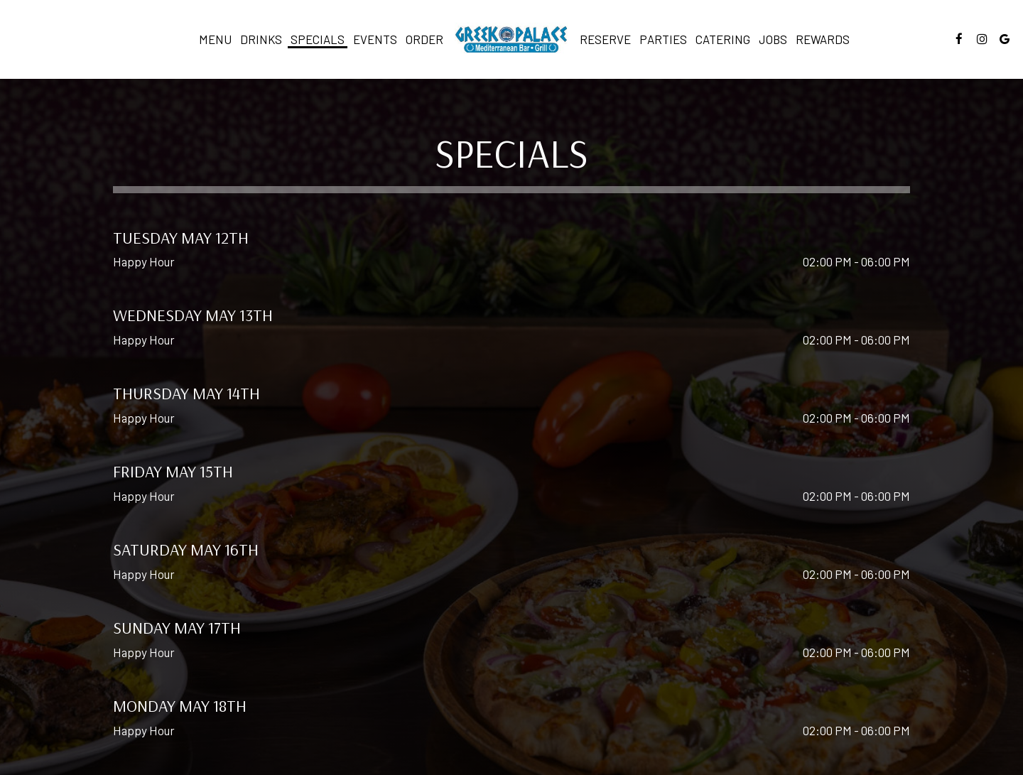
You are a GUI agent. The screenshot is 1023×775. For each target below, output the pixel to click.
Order (424, 39)
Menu (215, 39)
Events (375, 39)
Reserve (605, 39)
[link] (511, 39)
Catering (722, 39)
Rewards (823, 39)
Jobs (773, 39)
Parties (663, 39)
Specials (318, 39)
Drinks (261, 39)
